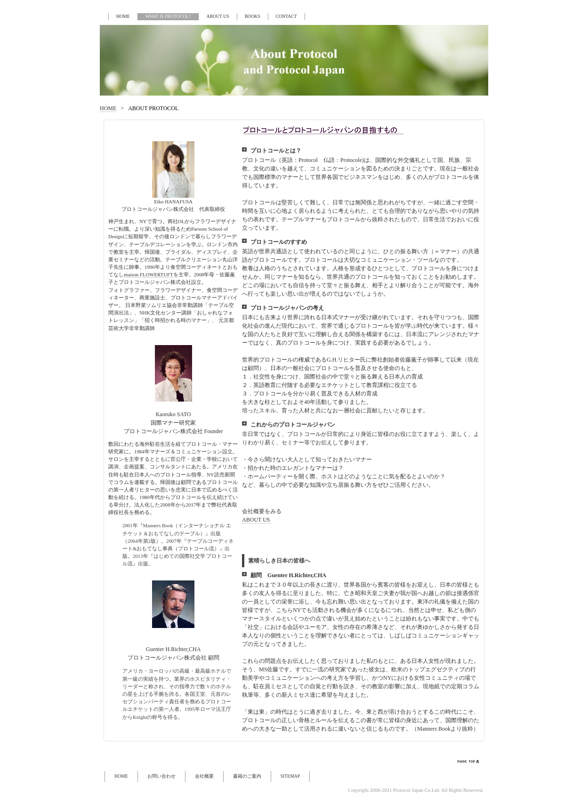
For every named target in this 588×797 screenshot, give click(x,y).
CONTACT (286, 16)
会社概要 (204, 776)
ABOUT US (217, 16)
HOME (123, 16)
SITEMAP (290, 776)
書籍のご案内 (247, 776)
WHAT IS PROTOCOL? (168, 16)
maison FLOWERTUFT (148, 274)
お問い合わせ (161, 776)
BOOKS (252, 16)
